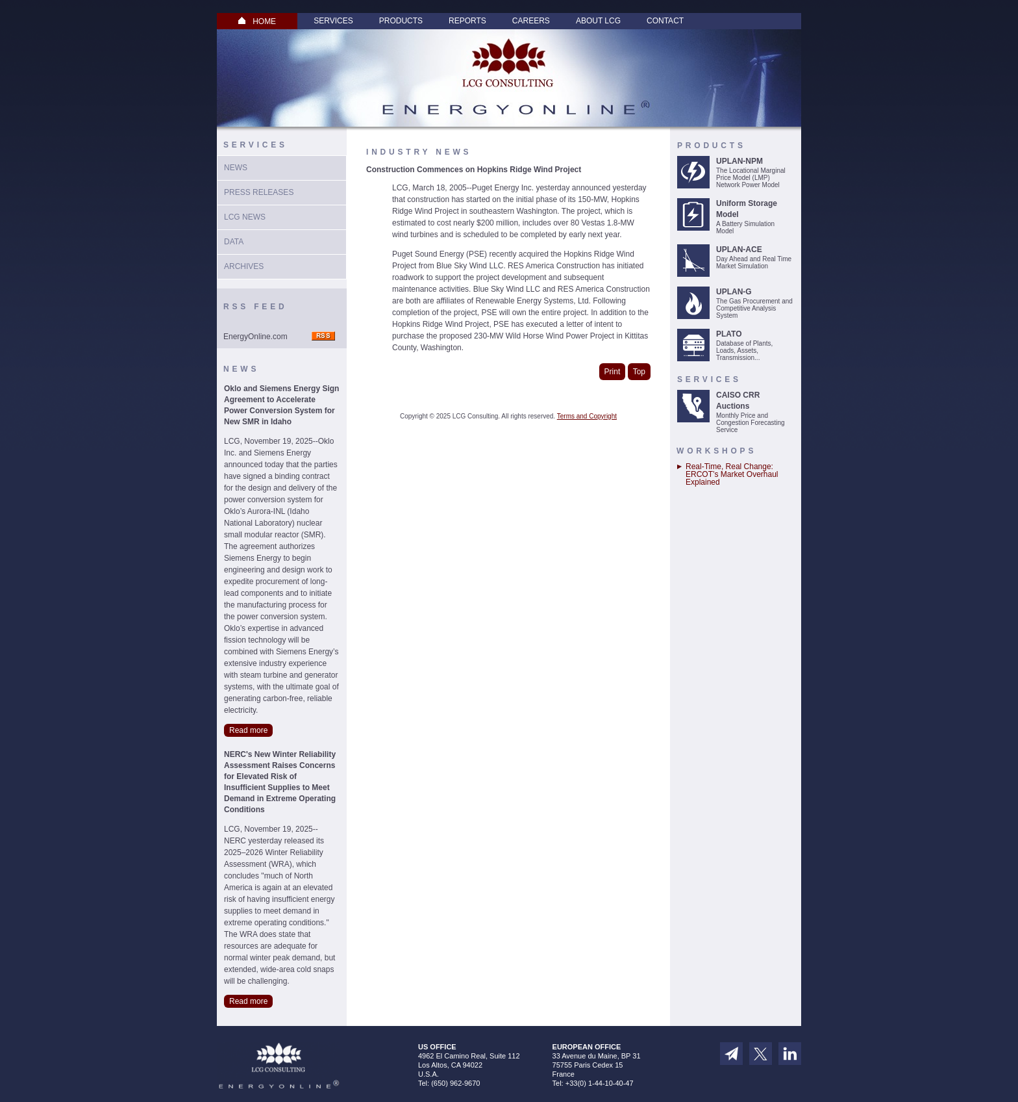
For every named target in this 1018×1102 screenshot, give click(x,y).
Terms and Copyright (587, 416)
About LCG (598, 20)
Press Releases (258, 192)
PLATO (729, 334)
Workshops (716, 450)
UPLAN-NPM (739, 161)
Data (233, 241)
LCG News (245, 217)
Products (401, 20)
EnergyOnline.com (255, 336)
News (235, 167)
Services (333, 20)
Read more (248, 730)
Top (639, 371)
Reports (467, 20)
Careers (531, 20)
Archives (244, 266)
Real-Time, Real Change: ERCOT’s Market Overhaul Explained (732, 474)
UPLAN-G (734, 291)
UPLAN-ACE (739, 249)
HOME (257, 21)
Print (612, 371)
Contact (665, 20)
